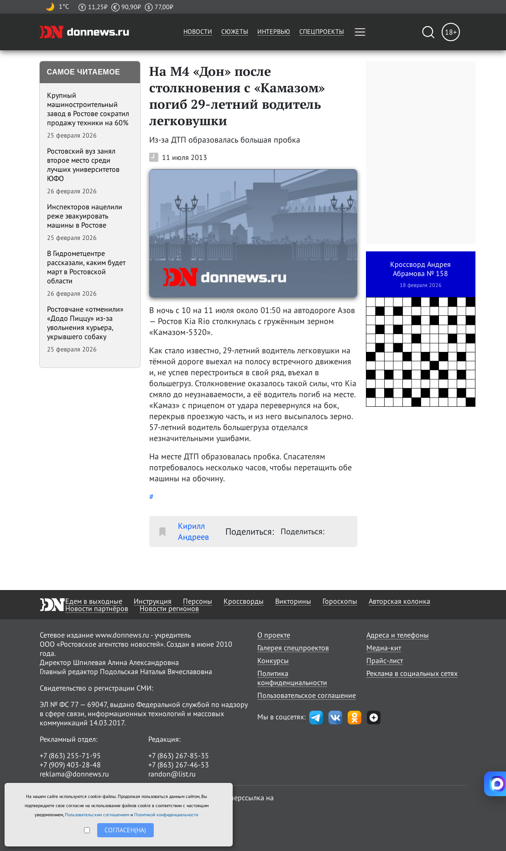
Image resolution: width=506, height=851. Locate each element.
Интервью (273, 31)
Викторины (293, 601)
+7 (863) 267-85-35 (178, 755)
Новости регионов (169, 608)
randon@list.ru (172, 773)
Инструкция (153, 601)
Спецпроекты (321, 31)
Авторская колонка (399, 601)
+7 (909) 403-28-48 (70, 764)
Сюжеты (234, 31)
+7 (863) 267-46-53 (178, 764)
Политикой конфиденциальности (166, 815)
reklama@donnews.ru (74, 773)
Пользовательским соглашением (97, 815)
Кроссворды (244, 601)
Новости (197, 31)
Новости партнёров (96, 608)
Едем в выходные (93, 601)
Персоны (197, 601)
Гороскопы (340, 601)
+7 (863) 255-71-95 (70, 755)
